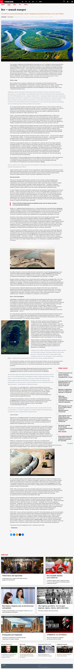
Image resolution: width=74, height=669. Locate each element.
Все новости (70, 443)
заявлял (42, 161)
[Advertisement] (37, 546)
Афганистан (49, 273)
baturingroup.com (45, 667)
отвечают (19, 283)
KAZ (22, 1)
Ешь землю (23, 644)
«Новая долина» (38, 519)
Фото (20, 4)
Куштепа (33, 233)
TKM (33, 1)
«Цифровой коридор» (62, 644)
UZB (37, 1)
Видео (15, 4)
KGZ (26, 1)
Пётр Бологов (14, 527)
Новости (3, 4)
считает (22, 316)
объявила (15, 65)
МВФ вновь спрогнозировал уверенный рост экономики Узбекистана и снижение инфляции (65, 399)
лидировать (59, 208)
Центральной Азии (54, 272)
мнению (14, 400)
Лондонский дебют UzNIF (45, 644)
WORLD (41, 1)
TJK (30, 1)
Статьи (9, 4)
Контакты (4, 665)
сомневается (13, 371)
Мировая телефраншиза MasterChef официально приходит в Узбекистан (65, 391)
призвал (28, 273)
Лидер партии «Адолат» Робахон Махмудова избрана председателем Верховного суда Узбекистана (65, 418)
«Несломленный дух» (7, 644)
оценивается (51, 483)
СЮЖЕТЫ (26, 4)
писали (52, 279)
